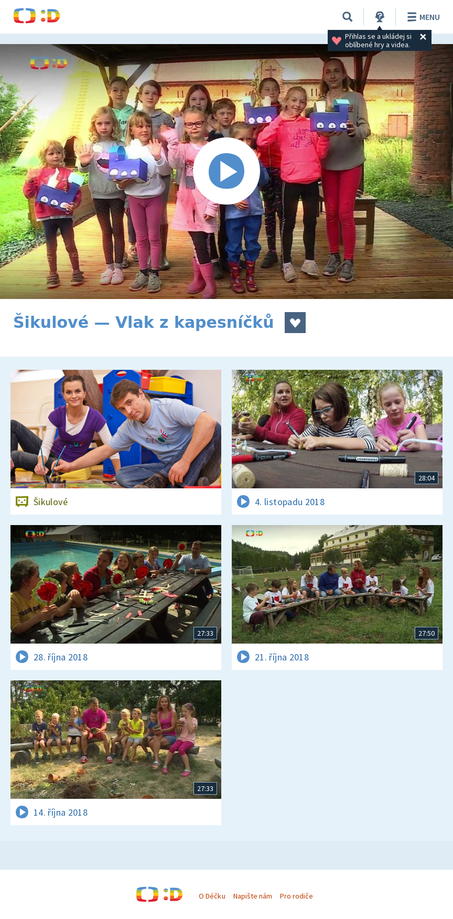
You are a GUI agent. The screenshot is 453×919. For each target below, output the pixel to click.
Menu (422, 17)
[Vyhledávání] (347, 17)
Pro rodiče (296, 896)
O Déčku (212, 896)
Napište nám (252, 896)
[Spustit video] (226, 171)
